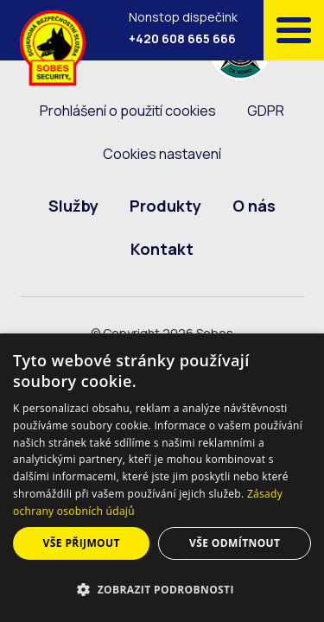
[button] (162, 590)
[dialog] (162, 477)
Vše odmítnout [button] (234, 543)
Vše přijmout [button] (81, 543)
